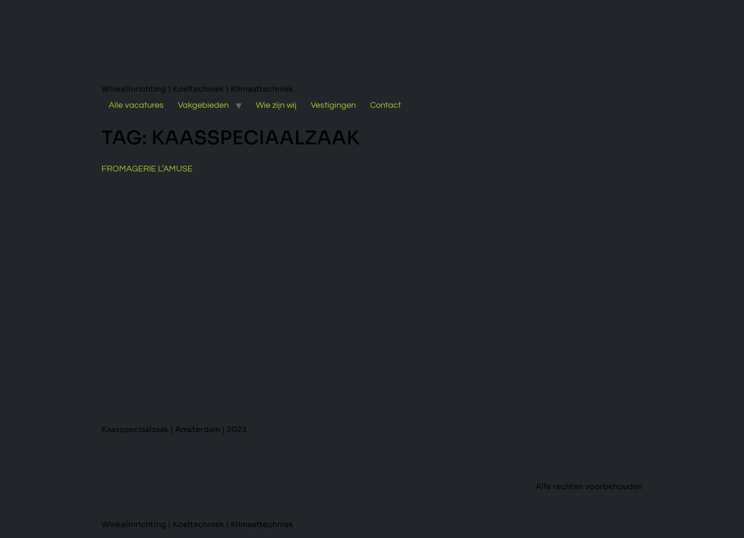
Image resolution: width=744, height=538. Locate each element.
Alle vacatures (136, 105)
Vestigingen (333, 105)
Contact (385, 105)
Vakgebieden (203, 105)
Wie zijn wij (276, 105)
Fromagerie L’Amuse (147, 168)
